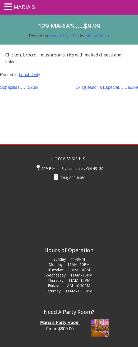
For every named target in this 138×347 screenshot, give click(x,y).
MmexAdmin (97, 36)
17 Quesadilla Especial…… (107, 87)
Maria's (24, 7)
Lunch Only (29, 74)
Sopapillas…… (19, 87)
